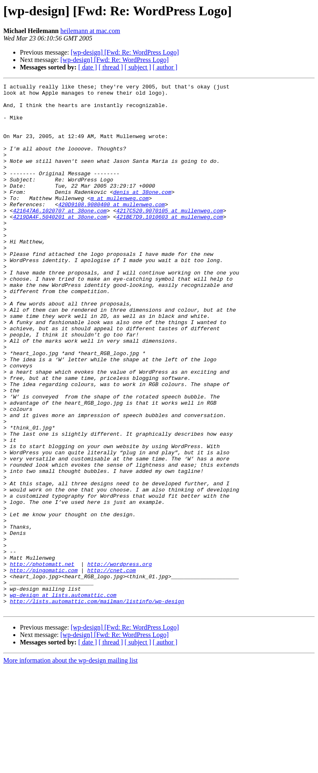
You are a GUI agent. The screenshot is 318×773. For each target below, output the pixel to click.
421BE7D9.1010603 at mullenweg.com (169, 244)
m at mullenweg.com (120, 221)
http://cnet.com (111, 668)
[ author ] (165, 67)
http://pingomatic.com (44, 668)
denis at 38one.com (142, 214)
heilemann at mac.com (90, 30)
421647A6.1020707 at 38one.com (59, 236)
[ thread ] (111, 67)
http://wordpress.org (119, 660)
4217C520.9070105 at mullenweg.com (169, 236)
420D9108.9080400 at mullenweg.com (111, 229)
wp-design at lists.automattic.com (63, 697)
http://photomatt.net (42, 660)
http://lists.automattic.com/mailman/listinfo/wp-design (97, 705)
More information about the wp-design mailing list (70, 765)
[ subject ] (138, 67)
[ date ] (87, 67)
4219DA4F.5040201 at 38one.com (59, 244)
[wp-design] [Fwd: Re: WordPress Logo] (125, 52)
